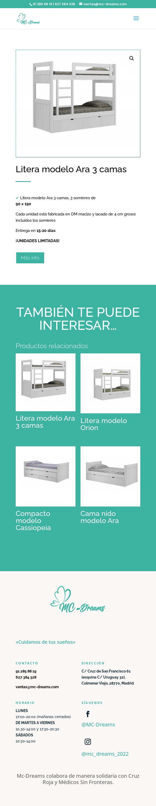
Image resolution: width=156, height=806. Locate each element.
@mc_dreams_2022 (105, 753)
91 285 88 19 (26, 671)
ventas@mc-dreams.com (37, 687)
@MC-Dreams (98, 724)
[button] (131, 58)
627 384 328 (26, 677)
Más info (30, 257)
